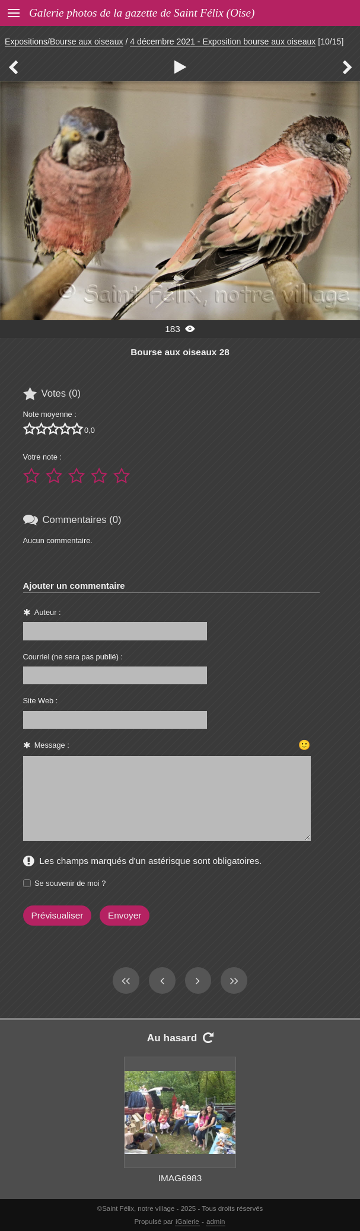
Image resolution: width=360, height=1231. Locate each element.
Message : (51, 745)
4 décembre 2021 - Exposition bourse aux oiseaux (223, 41)
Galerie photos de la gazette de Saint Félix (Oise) (141, 13)
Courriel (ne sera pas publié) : (73, 656)
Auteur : (47, 612)
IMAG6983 (180, 1178)
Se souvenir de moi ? (70, 883)
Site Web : (40, 700)
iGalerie (187, 1221)
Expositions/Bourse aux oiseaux (64, 41)
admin (215, 1221)
